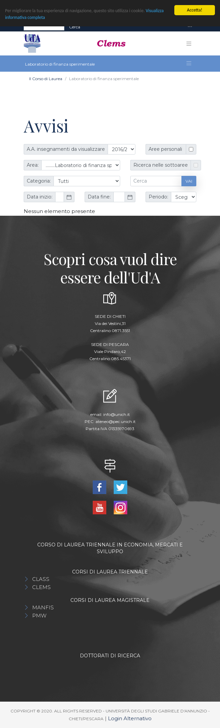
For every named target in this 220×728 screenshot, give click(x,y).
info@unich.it (116, 414)
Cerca (74, 26)
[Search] (44, 26)
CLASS (40, 579)
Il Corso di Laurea (45, 78)
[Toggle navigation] (189, 27)
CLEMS (41, 587)
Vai (188, 181)
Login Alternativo (130, 718)
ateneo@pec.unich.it (115, 421)
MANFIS (43, 607)
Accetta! (194, 10)
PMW (39, 615)
